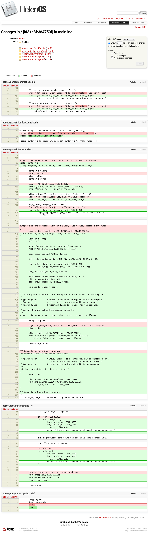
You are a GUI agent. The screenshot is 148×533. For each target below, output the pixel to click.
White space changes (123, 58)
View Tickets (138, 23)
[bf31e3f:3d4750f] (38, 32)
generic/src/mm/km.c (33, 54)
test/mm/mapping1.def (33, 59)
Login (97, 18)
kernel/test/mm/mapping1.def (19, 493)
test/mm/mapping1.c (32, 56)
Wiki (76, 23)
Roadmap (102, 23)
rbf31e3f (6, 85)
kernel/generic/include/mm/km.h (20, 122)
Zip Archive (82, 525)
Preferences (107, 18)
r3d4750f (14, 85)
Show (112, 43)
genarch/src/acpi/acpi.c (34, 48)
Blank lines (118, 53)
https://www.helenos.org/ (136, 531)
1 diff (49, 48)
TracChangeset (104, 517)
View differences (115, 39)
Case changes (120, 56)
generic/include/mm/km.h (35, 51)
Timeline (88, 23)
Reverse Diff (140, 27)
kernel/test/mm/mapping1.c (18, 405)
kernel (22, 38)
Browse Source (119, 23)
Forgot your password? (135, 18)
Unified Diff (65, 525)
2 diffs (48, 54)
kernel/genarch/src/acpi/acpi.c (19, 82)
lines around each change (130, 43)
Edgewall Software (30, 531)
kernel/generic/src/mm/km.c (18, 149)
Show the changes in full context (123, 46)
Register (119, 18)
